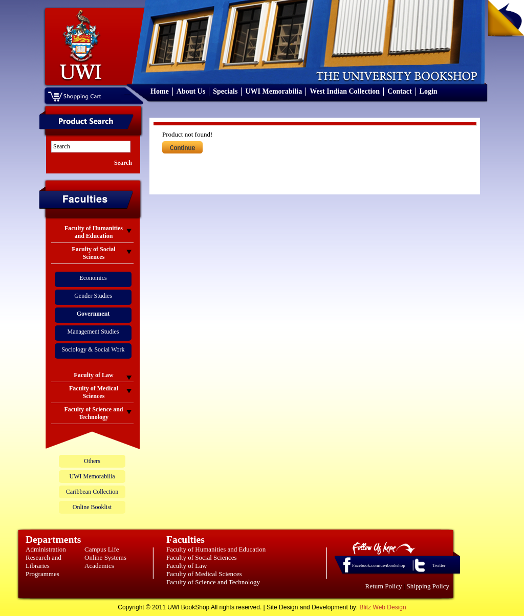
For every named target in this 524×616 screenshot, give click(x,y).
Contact (399, 91)
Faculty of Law (186, 565)
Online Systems (105, 557)
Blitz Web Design (383, 607)
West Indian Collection (345, 91)
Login (429, 91)
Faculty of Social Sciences (201, 557)
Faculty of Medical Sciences (204, 574)
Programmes (42, 574)
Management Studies (93, 331)
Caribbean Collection (92, 491)
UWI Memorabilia (273, 91)
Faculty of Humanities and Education (216, 549)
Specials (225, 91)
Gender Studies (93, 295)
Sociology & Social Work (92, 349)
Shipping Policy (428, 586)
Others (92, 461)
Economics (92, 277)
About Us (191, 91)
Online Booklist (92, 507)
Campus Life (101, 549)
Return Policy (383, 586)
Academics (99, 565)
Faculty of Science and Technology (213, 582)
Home (159, 91)
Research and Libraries (43, 561)
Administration (46, 549)
